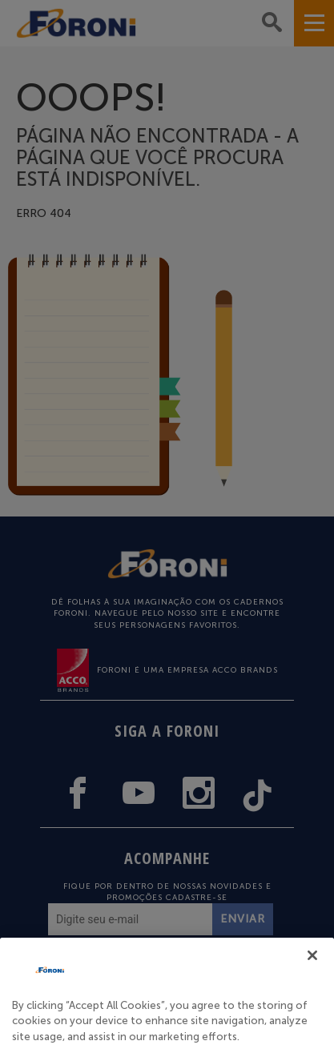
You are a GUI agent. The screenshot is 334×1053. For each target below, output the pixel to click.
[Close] (312, 972)
